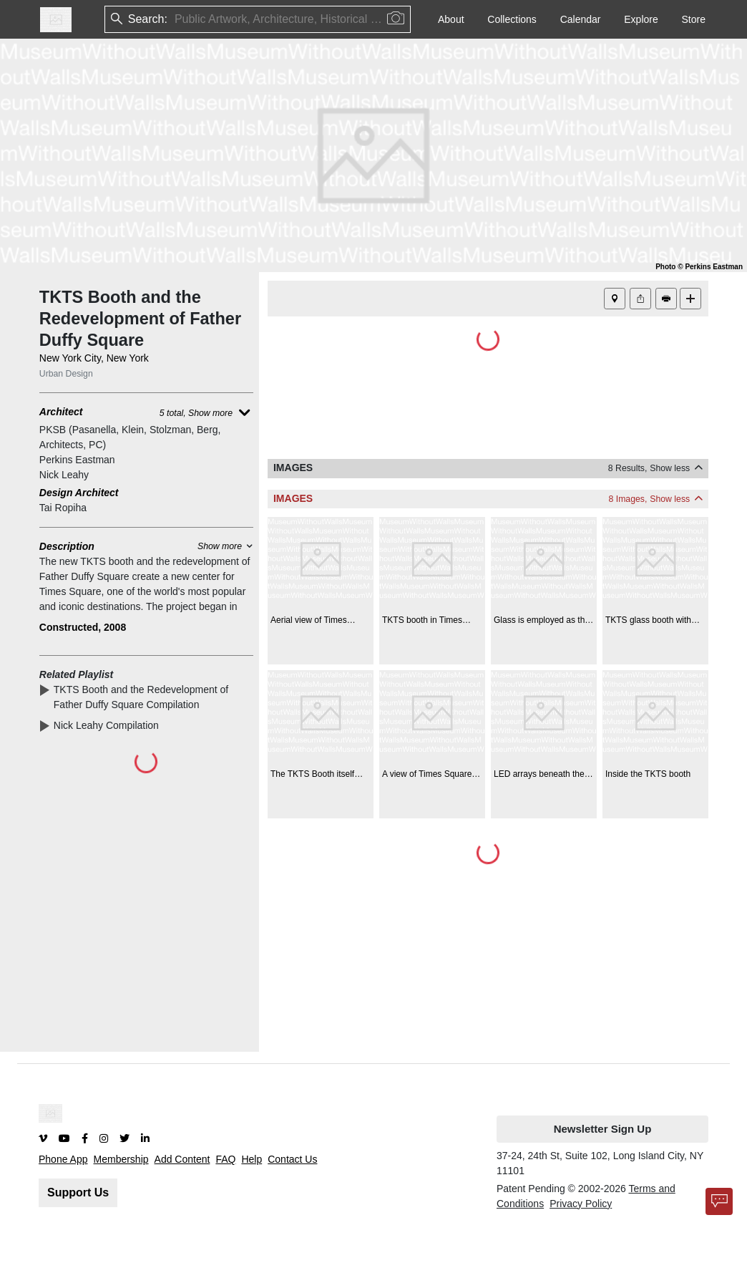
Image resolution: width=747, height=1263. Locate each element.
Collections (511, 19)
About (451, 19)
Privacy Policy (581, 1203)
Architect (61, 411)
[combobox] (176, 19)
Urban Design (66, 374)
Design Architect (79, 492)
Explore (641, 19)
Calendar (580, 19)
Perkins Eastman (77, 459)
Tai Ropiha (63, 507)
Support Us (78, 1192)
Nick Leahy (64, 474)
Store (694, 19)
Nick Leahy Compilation (109, 725)
